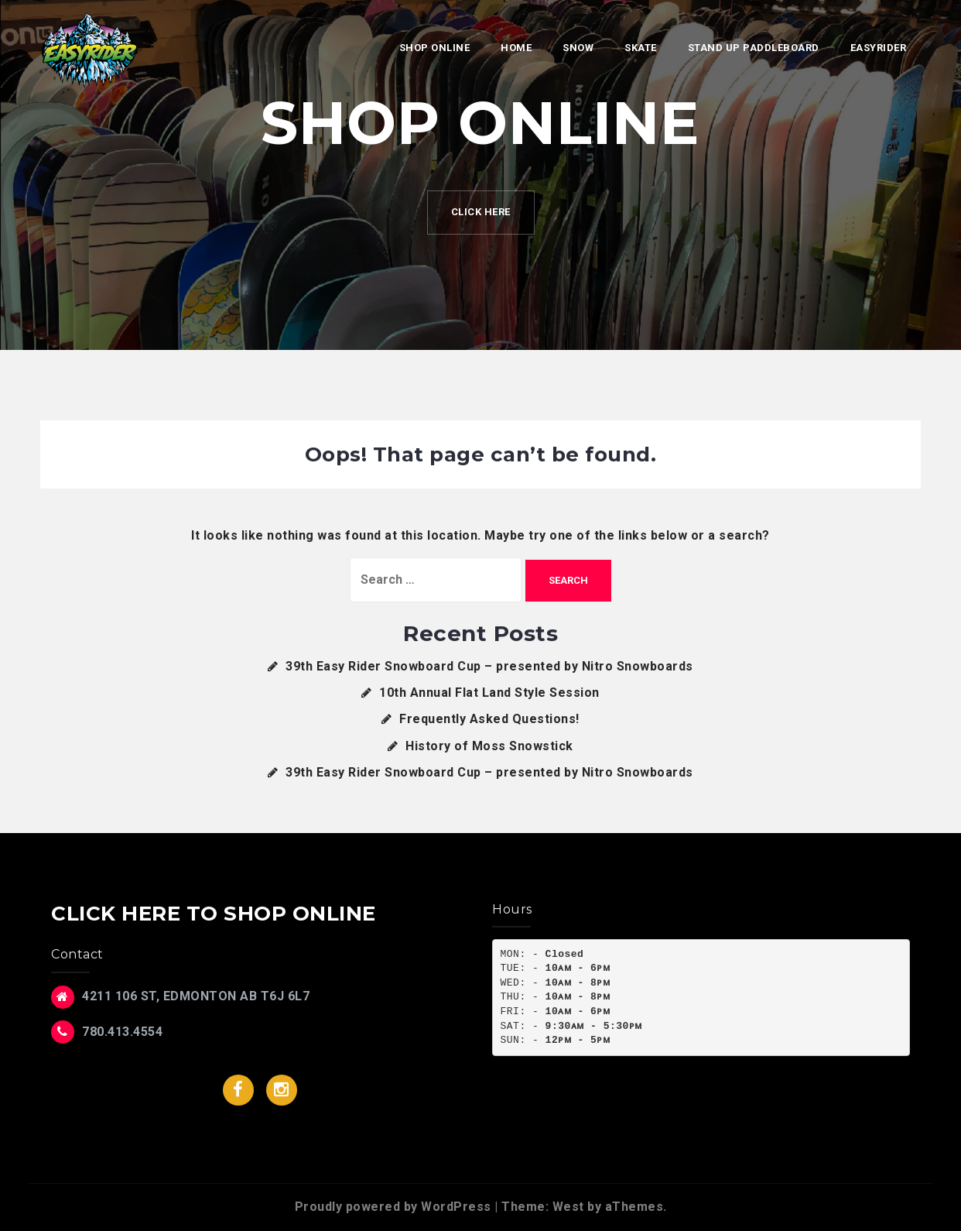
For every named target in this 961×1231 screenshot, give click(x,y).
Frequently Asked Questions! (489, 719)
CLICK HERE (481, 212)
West (568, 1206)
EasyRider (878, 47)
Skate (640, 47)
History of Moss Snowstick (489, 746)
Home (516, 47)
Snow (578, 47)
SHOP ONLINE (434, 47)
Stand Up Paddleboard (753, 47)
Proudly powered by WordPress (393, 1206)
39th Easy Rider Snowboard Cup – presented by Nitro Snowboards (489, 666)
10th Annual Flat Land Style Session (489, 692)
